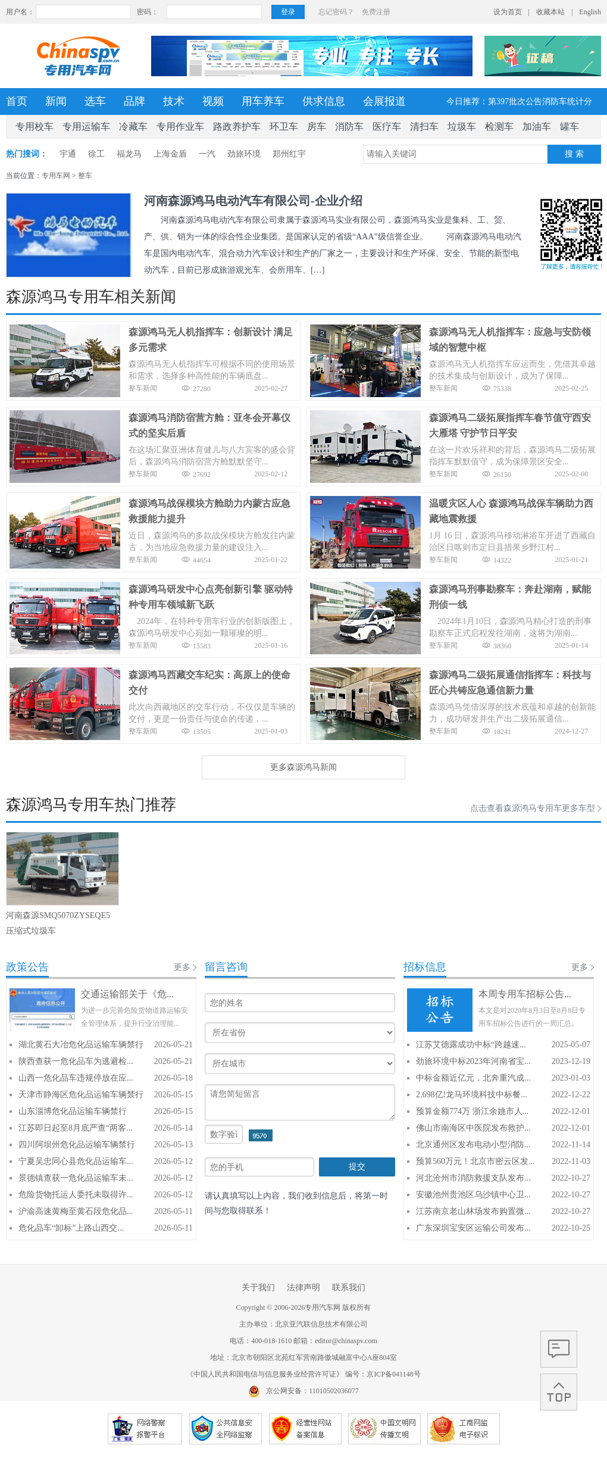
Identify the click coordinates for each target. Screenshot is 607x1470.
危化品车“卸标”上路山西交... (71, 1228)
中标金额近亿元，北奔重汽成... (473, 1077)
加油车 (536, 126)
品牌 (134, 101)
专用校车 (34, 126)
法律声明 (303, 1287)
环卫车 (284, 126)
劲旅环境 (244, 153)
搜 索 (574, 153)
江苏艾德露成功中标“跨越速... (471, 1044)
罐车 (569, 126)
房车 (316, 126)
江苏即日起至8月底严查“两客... (75, 1127)
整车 (85, 175)
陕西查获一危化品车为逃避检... (75, 1061)
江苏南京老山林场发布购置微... (473, 1211)
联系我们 (348, 1287)
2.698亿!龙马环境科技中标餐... (471, 1094)
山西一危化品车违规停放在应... (75, 1077)
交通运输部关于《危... (127, 994)
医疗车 (387, 126)
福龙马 (129, 153)
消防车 (349, 126)
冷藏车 (133, 126)
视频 (213, 101)
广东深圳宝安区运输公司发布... (473, 1228)
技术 (173, 101)
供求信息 (323, 101)
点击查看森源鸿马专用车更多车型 (532, 808)
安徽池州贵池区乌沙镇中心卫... (473, 1194)
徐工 (96, 153)
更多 (182, 967)
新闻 (56, 101)
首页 (16, 101)
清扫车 (424, 126)
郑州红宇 (289, 153)
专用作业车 (180, 126)
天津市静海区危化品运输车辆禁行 (80, 1094)
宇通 (68, 153)
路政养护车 (237, 126)
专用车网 (56, 175)
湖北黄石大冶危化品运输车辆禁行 (80, 1044)
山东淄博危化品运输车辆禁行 (72, 1111)
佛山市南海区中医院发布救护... (473, 1127)
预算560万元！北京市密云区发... (475, 1161)
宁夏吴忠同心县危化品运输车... (75, 1161)
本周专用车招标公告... (524, 994)
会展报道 (384, 101)
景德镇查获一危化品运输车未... (75, 1177)
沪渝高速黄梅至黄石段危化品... (75, 1211)
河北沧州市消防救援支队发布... (473, 1177)
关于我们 (258, 1287)
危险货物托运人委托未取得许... (75, 1194)
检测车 (499, 126)
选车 (95, 101)
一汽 (207, 153)
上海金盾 (170, 153)
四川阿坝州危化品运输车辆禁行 (76, 1144)
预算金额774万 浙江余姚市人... (472, 1111)
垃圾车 (462, 126)
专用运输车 (86, 126)
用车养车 (263, 101)
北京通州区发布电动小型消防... (473, 1144)
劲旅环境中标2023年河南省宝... (473, 1061)
